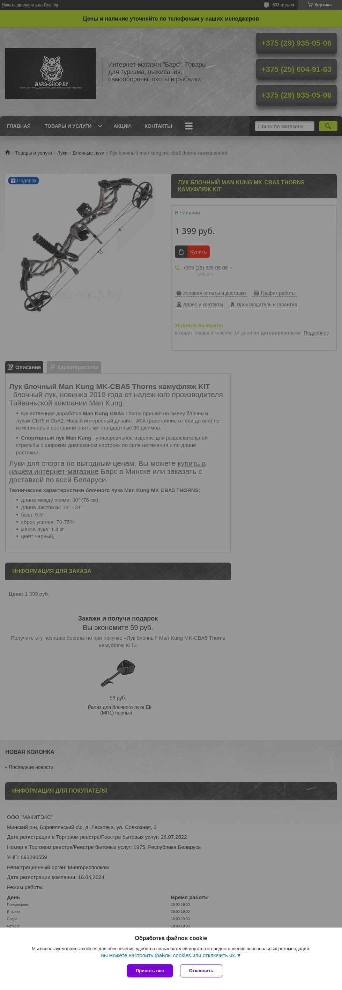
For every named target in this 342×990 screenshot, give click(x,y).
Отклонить (201, 970)
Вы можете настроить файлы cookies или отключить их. (168, 955)
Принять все (150, 970)
